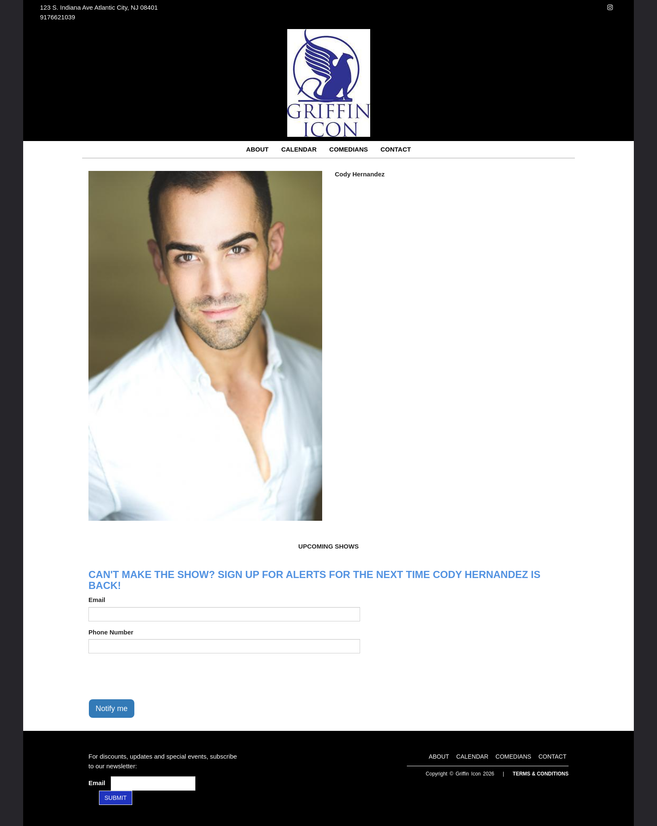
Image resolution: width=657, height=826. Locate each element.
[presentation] (152, 676)
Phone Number (111, 632)
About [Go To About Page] (257, 149)
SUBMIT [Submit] (115, 797)
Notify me (112, 708)
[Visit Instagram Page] (610, 7)
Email (96, 599)
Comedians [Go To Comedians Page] (348, 149)
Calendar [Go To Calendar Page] (299, 149)
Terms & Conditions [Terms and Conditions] (541, 774)
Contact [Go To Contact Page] (395, 149)
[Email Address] (153, 783)
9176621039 (57, 17)
